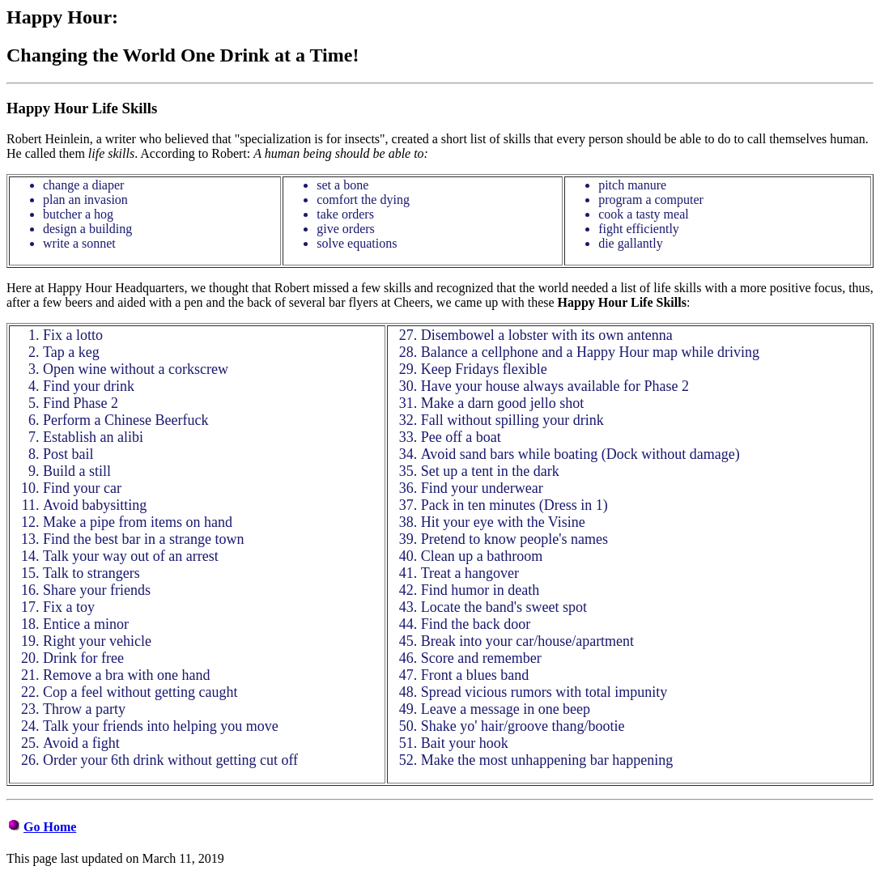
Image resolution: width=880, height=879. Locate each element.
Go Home (49, 827)
